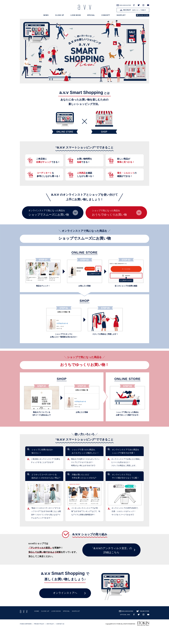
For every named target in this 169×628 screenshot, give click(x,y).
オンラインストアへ (65, 592)
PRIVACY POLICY (39, 624)
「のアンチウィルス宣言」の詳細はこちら (111, 550)
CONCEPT (105, 15)
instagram (143, 5)
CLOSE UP (59, 15)
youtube (148, 5)
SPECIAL (91, 15)
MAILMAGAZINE (125, 5)
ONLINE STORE (143, 15)
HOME (36, 611)
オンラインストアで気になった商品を (53, 212)
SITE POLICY (50, 624)
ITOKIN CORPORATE (26, 624)
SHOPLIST (121, 15)
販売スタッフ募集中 (133, 10)
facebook (134, 5)
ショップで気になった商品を (117, 212)
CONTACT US (60, 624)
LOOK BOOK (76, 15)
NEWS (46, 15)
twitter (139, 5)
